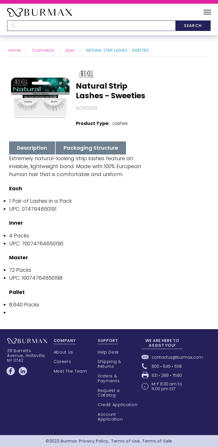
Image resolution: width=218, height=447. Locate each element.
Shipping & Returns (109, 364)
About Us (64, 352)
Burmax (69, 441)
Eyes (70, 50)
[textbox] (91, 25)
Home (15, 50)
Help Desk (108, 352)
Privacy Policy (93, 441)
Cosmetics (43, 50)
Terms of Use (125, 441)
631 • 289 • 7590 (167, 375)
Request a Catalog (109, 393)
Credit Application (118, 405)
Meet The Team (70, 371)
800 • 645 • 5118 (167, 366)
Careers (62, 361)
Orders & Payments (109, 378)
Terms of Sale (157, 441)
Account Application (110, 417)
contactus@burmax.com (177, 357)
